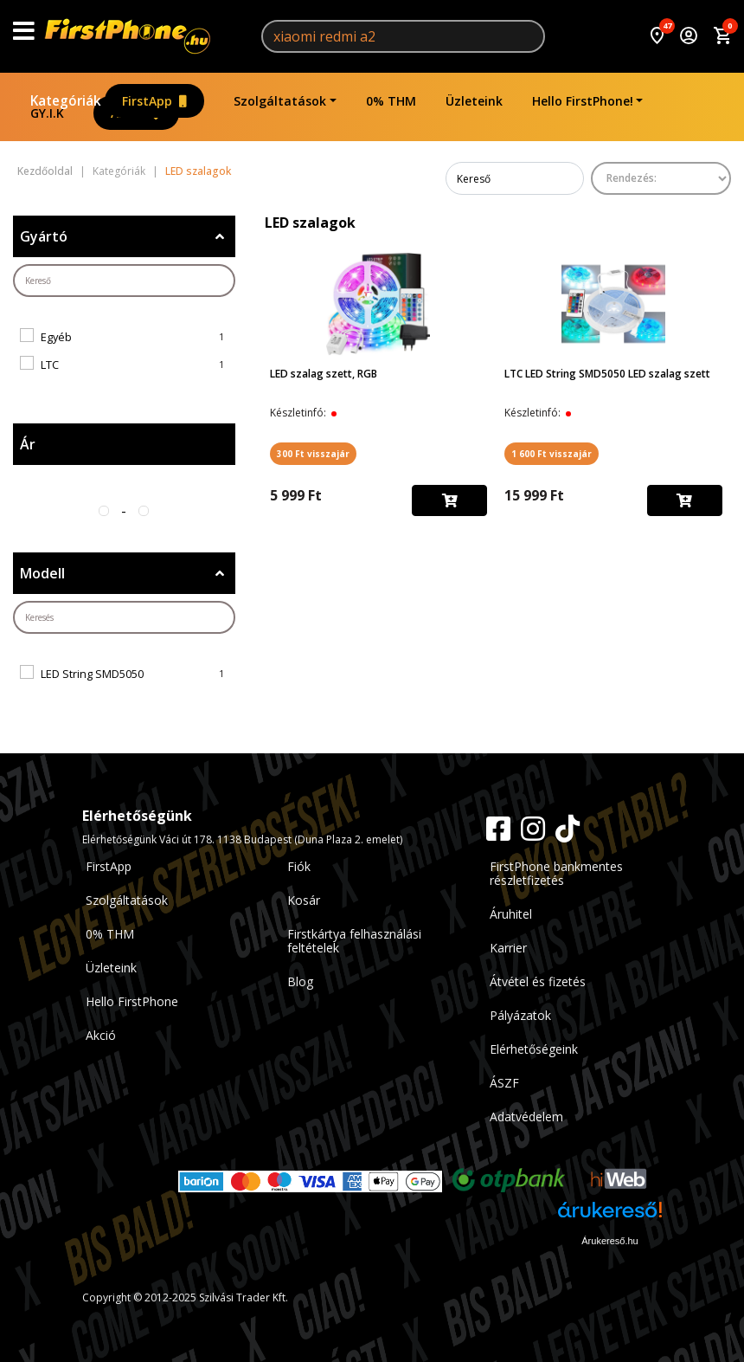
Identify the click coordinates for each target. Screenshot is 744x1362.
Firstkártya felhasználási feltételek (354, 941)
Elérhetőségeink (534, 1049)
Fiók (299, 866)
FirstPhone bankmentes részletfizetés (556, 873)
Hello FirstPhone (132, 1001)
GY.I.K (47, 113)
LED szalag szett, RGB (323, 373)
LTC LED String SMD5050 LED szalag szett (607, 373)
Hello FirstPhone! (582, 101)
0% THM (391, 101)
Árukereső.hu (609, 1241)
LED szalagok (198, 171)
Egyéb (56, 337)
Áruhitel (511, 914)
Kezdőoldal (45, 171)
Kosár (303, 900)
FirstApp (154, 101)
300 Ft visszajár (313, 454)
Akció (101, 1035)
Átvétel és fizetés (538, 981)
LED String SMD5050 (92, 673)
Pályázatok (520, 1015)
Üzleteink (474, 101)
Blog (300, 981)
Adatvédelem (526, 1116)
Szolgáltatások (280, 101)
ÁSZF (504, 1083)
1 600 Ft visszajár (551, 454)
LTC (50, 364)
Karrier (508, 947)
